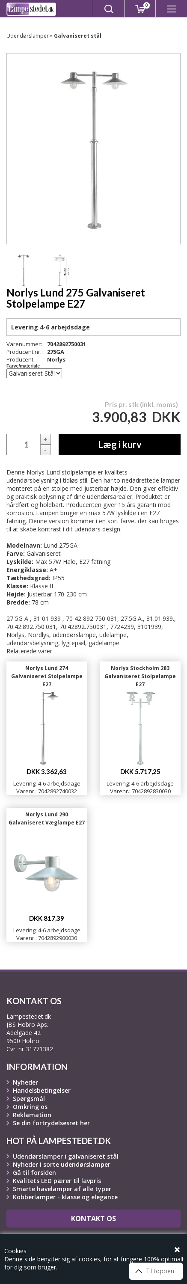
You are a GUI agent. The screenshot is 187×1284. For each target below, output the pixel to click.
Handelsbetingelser (42, 1090)
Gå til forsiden (34, 1172)
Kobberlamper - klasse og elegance (65, 1197)
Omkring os (30, 1107)
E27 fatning (94, 561)
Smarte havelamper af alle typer (62, 1189)
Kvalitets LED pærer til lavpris (57, 1181)
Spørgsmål (29, 1098)
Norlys (56, 359)
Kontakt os (93, 1218)
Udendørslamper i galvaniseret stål (66, 1156)
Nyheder (25, 1082)
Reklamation (32, 1115)
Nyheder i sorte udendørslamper (61, 1164)
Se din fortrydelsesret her (51, 1123)
